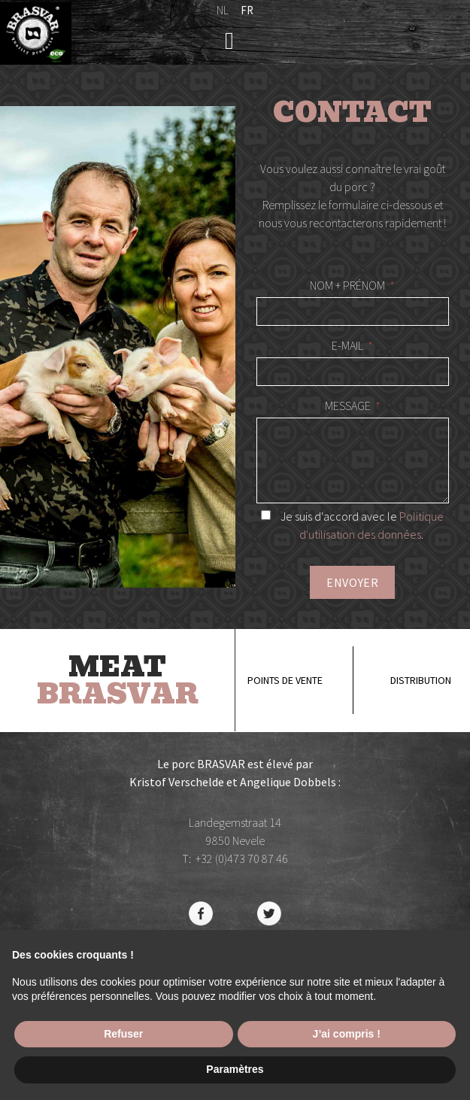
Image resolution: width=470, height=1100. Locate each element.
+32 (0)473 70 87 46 (242, 858)
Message (348, 405)
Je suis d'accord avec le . (352, 525)
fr (247, 10)
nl (223, 10)
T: (189, 858)
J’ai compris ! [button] (347, 1034)
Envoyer (352, 582)
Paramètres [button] (234, 1069)
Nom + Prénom (347, 285)
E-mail (347, 345)
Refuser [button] (123, 1034)
